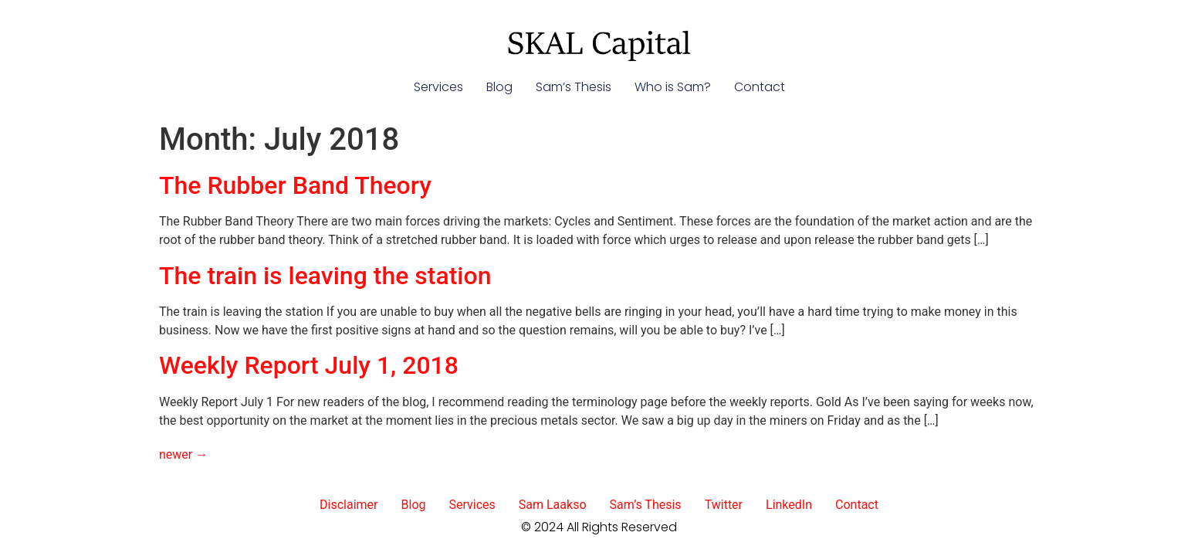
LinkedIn (789, 504)
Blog (499, 87)
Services (438, 87)
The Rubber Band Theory (295, 185)
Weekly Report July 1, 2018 (309, 365)
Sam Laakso (553, 504)
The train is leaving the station (325, 275)
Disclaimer (348, 504)
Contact (759, 87)
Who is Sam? (673, 87)
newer (183, 454)
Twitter (724, 504)
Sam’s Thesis (573, 87)
